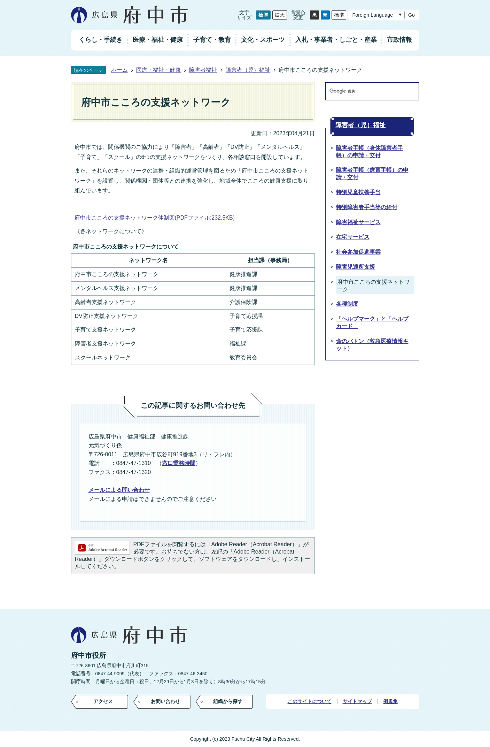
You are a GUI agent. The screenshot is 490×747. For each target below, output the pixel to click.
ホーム (119, 70)
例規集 (390, 701)
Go (411, 15)
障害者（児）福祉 (248, 70)
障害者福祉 (203, 70)
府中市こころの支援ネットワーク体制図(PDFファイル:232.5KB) (155, 218)
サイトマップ (357, 701)
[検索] (365, 91)
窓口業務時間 (178, 463)
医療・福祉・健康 (158, 70)
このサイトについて (310, 701)
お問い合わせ (165, 701)
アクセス (103, 701)
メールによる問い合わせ (119, 490)
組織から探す (227, 701)
